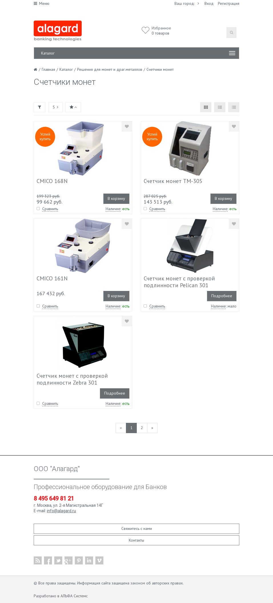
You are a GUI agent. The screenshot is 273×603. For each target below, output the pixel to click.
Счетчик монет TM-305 (173, 181)
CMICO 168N (52, 181)
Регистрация (228, 3)
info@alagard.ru (61, 510)
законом (138, 583)
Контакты (136, 540)
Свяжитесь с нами (136, 528)
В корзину (116, 198)
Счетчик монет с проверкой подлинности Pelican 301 (179, 282)
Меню (41, 3)
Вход (209, 3)
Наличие (113, 208)
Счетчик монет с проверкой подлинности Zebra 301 (72, 379)
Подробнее (221, 295)
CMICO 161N (52, 278)
